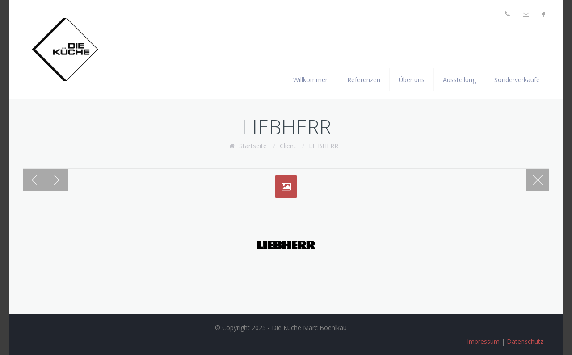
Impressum (483, 341)
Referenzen (363, 79)
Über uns (412, 79)
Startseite (253, 146)
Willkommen (311, 79)
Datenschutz (525, 341)
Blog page (537, 180)
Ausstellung (459, 79)
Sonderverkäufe (517, 79)
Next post (57, 180)
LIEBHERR (323, 146)
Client (288, 146)
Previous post (34, 180)
